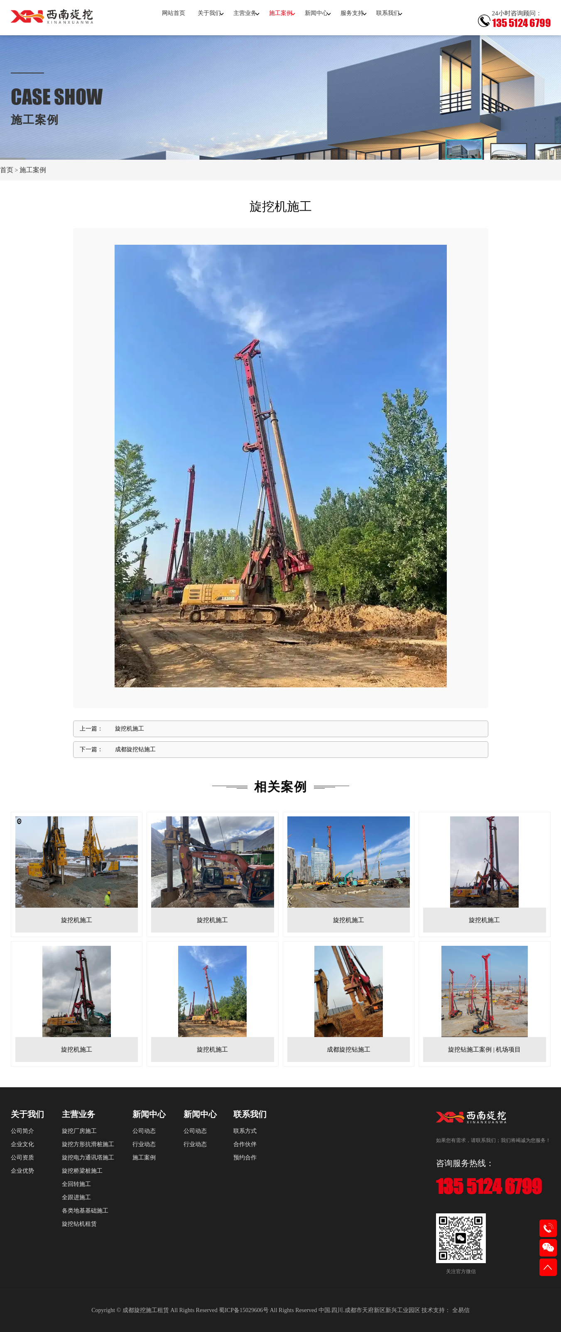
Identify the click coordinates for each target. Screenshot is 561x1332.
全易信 (461, 1310)
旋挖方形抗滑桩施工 (88, 1144)
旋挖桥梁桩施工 (82, 1171)
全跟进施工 (76, 1197)
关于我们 (209, 13)
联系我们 (387, 13)
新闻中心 (316, 13)
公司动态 (144, 1131)
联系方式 (245, 1131)
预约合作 (245, 1157)
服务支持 (352, 13)
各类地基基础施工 (85, 1211)
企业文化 (22, 1144)
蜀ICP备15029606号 (244, 1310)
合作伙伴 (245, 1144)
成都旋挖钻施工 (135, 749)
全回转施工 (76, 1184)
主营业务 (245, 13)
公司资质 (22, 1157)
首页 (6, 169)
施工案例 (280, 13)
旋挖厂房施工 (79, 1131)
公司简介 (22, 1131)
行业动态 (144, 1144)
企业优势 (22, 1171)
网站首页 (173, 13)
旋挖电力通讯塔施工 (88, 1157)
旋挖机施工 (129, 729)
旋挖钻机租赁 (79, 1224)
